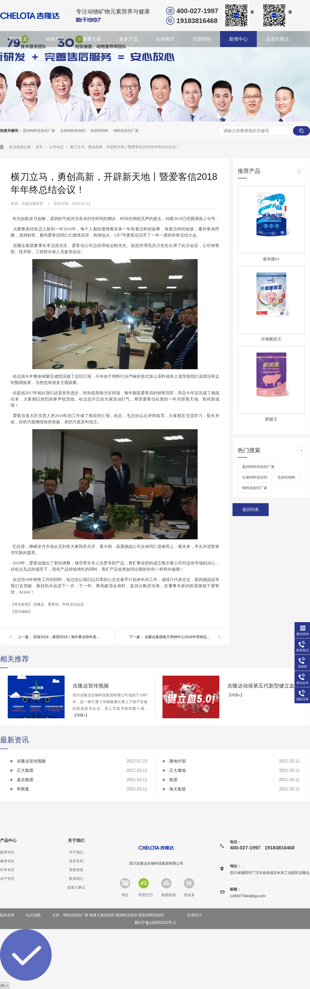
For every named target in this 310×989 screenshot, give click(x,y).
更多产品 (128, 39)
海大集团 (177, 789)
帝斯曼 (23, 789)
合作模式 (165, 39)
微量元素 (91, 39)
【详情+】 (81, 715)
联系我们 (76, 879)
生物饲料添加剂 (73, 131)
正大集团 (25, 770)
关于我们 (76, 841)
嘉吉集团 (25, 779)
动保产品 (55, 39)
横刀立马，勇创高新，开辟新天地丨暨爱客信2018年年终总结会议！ (124, 147)
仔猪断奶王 (271, 339)
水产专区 (7, 879)
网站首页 (18, 39)
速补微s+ (271, 259)
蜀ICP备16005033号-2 (155, 922)
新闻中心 (238, 39)
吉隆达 (39, 604)
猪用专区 (7, 852)
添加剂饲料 (99, 131)
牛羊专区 (7, 870)
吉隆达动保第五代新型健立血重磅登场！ (264, 686)
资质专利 (76, 861)
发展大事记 (76, 887)
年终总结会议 (73, 604)
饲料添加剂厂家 (126, 131)
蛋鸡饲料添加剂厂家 (39, 131)
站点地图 (33, 915)
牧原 (173, 779)
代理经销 (201, 39)
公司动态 (57, 147)
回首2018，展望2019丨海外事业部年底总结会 (66, 637)
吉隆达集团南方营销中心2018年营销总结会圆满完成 (178, 637)
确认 (5, 985)
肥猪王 (271, 419)
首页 (39, 147)
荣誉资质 (76, 870)
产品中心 (8, 841)
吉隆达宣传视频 (91, 686)
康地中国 (177, 761)
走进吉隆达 (277, 39)
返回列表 (250, 509)
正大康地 (177, 770)
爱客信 (54, 604)
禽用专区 (7, 861)
